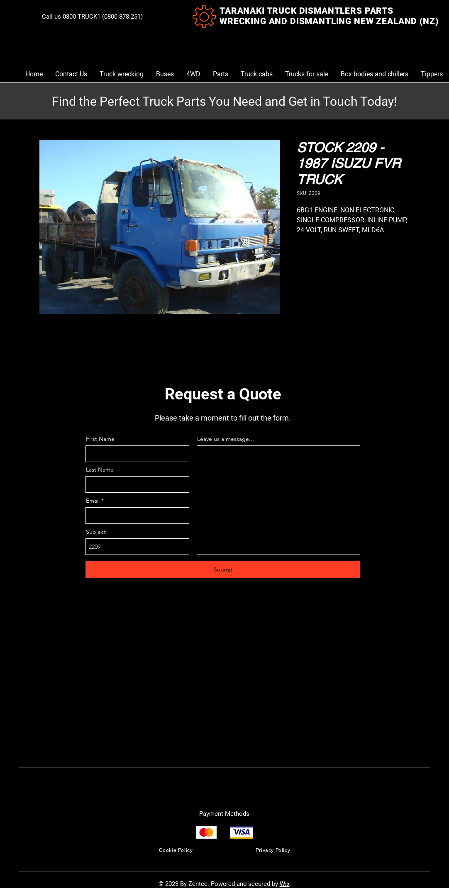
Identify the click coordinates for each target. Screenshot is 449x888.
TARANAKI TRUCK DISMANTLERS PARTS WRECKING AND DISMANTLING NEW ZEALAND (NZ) (329, 16)
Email (93, 501)
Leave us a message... (225, 439)
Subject (96, 532)
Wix (285, 884)
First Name (100, 439)
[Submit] (222, 569)
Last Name (100, 469)
